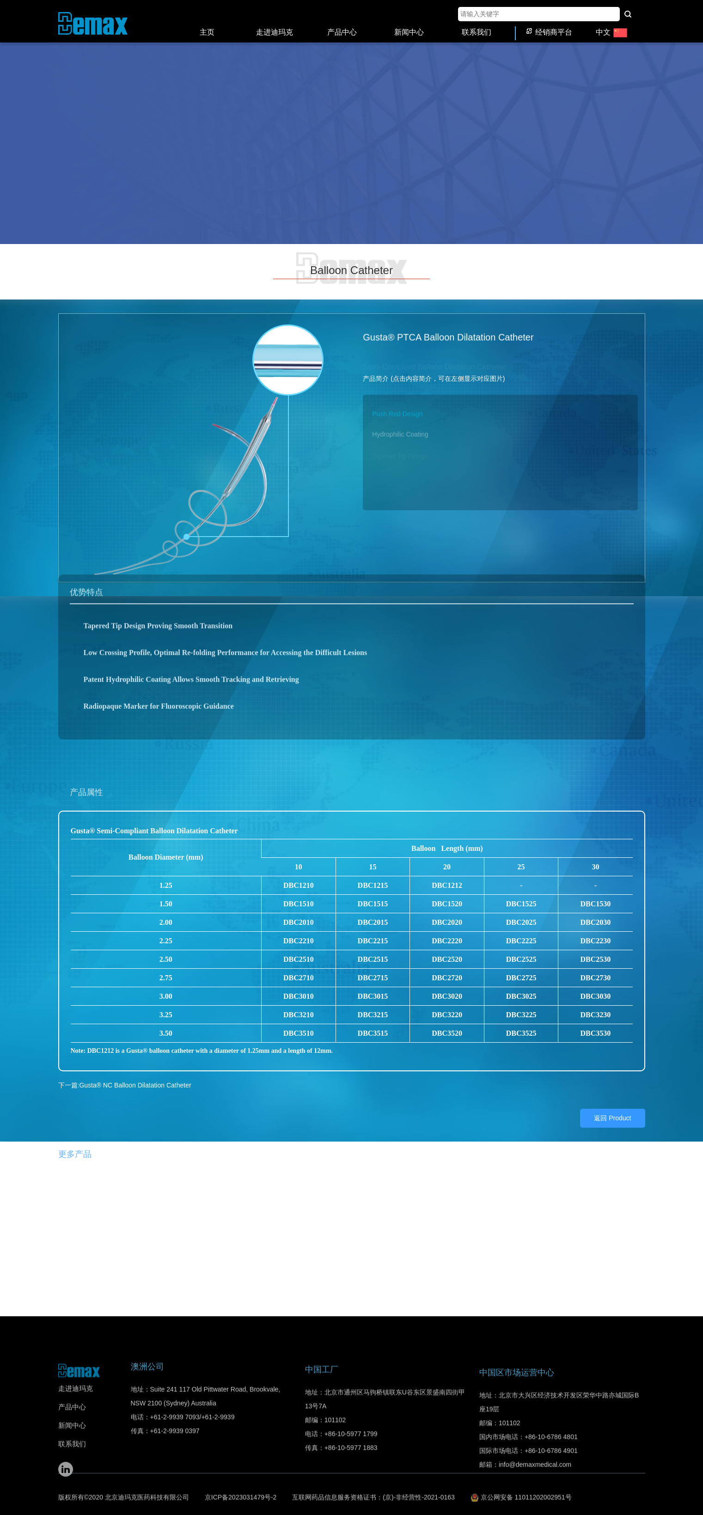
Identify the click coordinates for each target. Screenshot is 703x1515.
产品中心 (342, 24)
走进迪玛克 (274, 24)
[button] (500, 403)
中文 (612, 24)
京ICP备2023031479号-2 (241, 1496)
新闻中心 (409, 24)
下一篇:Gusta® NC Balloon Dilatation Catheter (124, 1077)
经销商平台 (549, 24)
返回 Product (612, 1110)
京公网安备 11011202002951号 (521, 1496)
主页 (207, 24)
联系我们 (476, 24)
